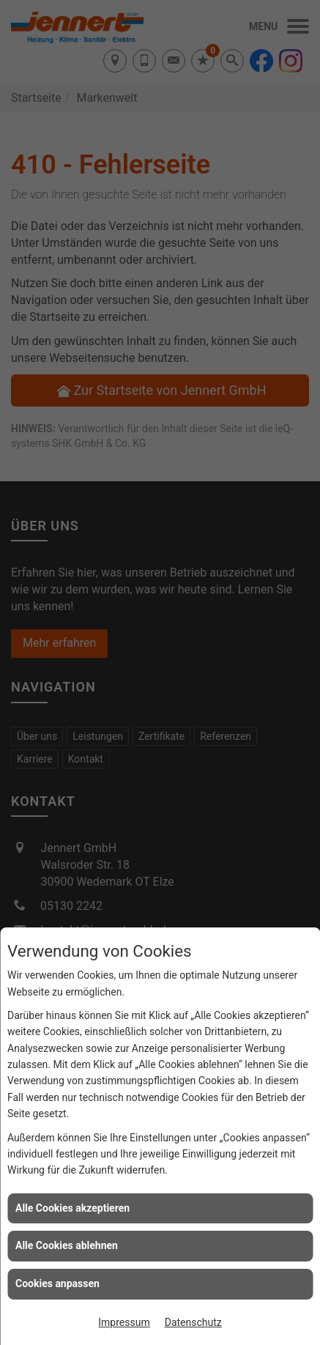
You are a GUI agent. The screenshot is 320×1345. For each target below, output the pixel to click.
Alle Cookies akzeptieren (72, 1208)
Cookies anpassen (57, 1283)
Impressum (123, 1322)
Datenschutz (193, 1322)
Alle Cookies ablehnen (66, 1245)
